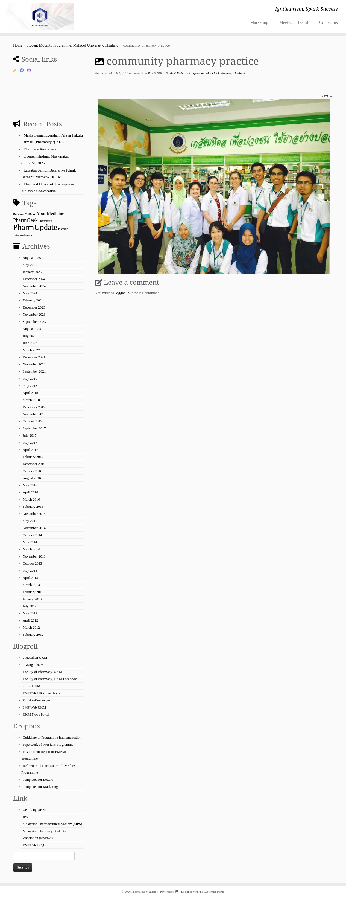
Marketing (259, 22)
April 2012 (30, 620)
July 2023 (30, 336)
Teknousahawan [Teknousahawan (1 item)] (22, 235)
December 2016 (34, 464)
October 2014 (32, 535)
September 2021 (34, 371)
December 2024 (34, 279)
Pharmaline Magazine (144, 891)
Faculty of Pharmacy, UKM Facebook (50, 679)
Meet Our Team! (293, 22)
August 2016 (32, 478)
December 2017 (34, 407)
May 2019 (30, 378)
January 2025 (32, 272)
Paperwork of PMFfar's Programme (48, 744)
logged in (122, 293)
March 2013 (31, 585)
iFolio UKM (31, 686)
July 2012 (30, 606)
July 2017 (30, 435)
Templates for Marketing (40, 787)
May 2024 (30, 293)
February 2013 (33, 592)
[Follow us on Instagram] (30, 71)
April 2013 (30, 578)
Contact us (328, 22)
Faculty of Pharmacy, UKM (42, 672)
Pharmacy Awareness (40, 149)
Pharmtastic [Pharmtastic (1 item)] (45, 220)
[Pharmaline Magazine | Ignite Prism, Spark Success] (40, 16)
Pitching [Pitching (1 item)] (63, 228)
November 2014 (34, 528)
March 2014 (31, 549)
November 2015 (34, 514)
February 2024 (33, 300)
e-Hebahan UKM (35, 657)
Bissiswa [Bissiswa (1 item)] (18, 214)
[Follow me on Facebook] (23, 71)
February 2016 (33, 506)
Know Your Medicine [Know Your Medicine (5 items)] (44, 213)
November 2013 (34, 556)
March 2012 (31, 627)
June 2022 (30, 343)
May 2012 (30, 613)
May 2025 (30, 265)
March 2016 (31, 499)
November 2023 (34, 314)
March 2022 (31, 350)
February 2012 (33, 634)
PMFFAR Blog (33, 845)
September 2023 (34, 322)
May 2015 (30, 521)
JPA (25, 817)
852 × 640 (154, 73)
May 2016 (30, 485)
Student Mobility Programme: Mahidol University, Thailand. (72, 45)
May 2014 (30, 542)
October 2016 (32, 471)
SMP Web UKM (34, 707)
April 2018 (30, 393)
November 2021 (34, 364)
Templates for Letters (38, 779)
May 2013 (30, 570)
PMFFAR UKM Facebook (41, 693)
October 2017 (32, 421)
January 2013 (32, 599)
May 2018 (30, 386)
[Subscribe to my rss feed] (16, 71)
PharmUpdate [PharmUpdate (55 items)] (35, 227)
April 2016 (30, 492)
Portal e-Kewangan (36, 700)
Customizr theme (214, 891)
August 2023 (32, 329)
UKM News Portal (36, 714)
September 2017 (34, 428)
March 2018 (31, 400)
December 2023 (34, 307)
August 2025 (32, 258)
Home (17, 45)
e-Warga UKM (33, 665)
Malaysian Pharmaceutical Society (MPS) (52, 824)
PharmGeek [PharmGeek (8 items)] (25, 220)
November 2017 (34, 414)
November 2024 (34, 286)
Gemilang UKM (34, 810)
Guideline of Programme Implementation (52, 737)
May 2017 (30, 442)
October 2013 (32, 563)
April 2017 (30, 450)
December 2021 (34, 357)
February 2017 (33, 457)
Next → (327, 96)
